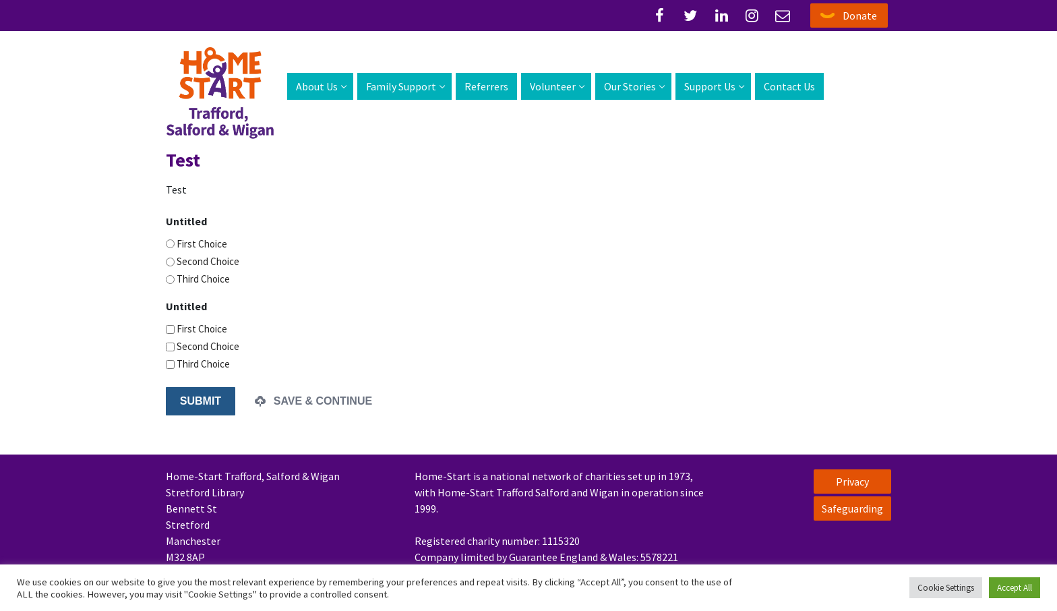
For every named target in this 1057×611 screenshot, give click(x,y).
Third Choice (203, 278)
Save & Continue (313, 401)
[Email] (782, 15)
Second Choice (208, 261)
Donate (860, 15)
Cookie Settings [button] (945, 587)
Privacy (852, 481)
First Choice (202, 243)
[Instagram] (752, 15)
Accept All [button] (1014, 587)
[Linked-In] (721, 15)
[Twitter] (690, 15)
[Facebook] (659, 15)
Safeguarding (852, 508)
